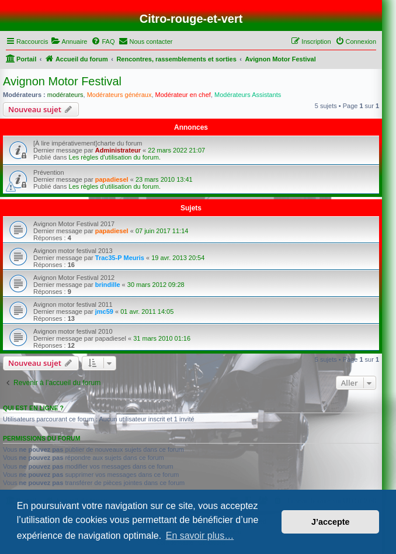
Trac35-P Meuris (119, 257)
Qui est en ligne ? (33, 407)
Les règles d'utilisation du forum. (115, 157)
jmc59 (104, 311)
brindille (107, 284)
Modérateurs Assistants (247, 94)
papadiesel (111, 179)
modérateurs (65, 94)
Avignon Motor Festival (62, 81)
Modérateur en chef (183, 94)
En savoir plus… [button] (200, 536)
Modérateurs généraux (119, 94)
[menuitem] (69, 41)
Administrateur (118, 150)
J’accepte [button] (330, 522)
